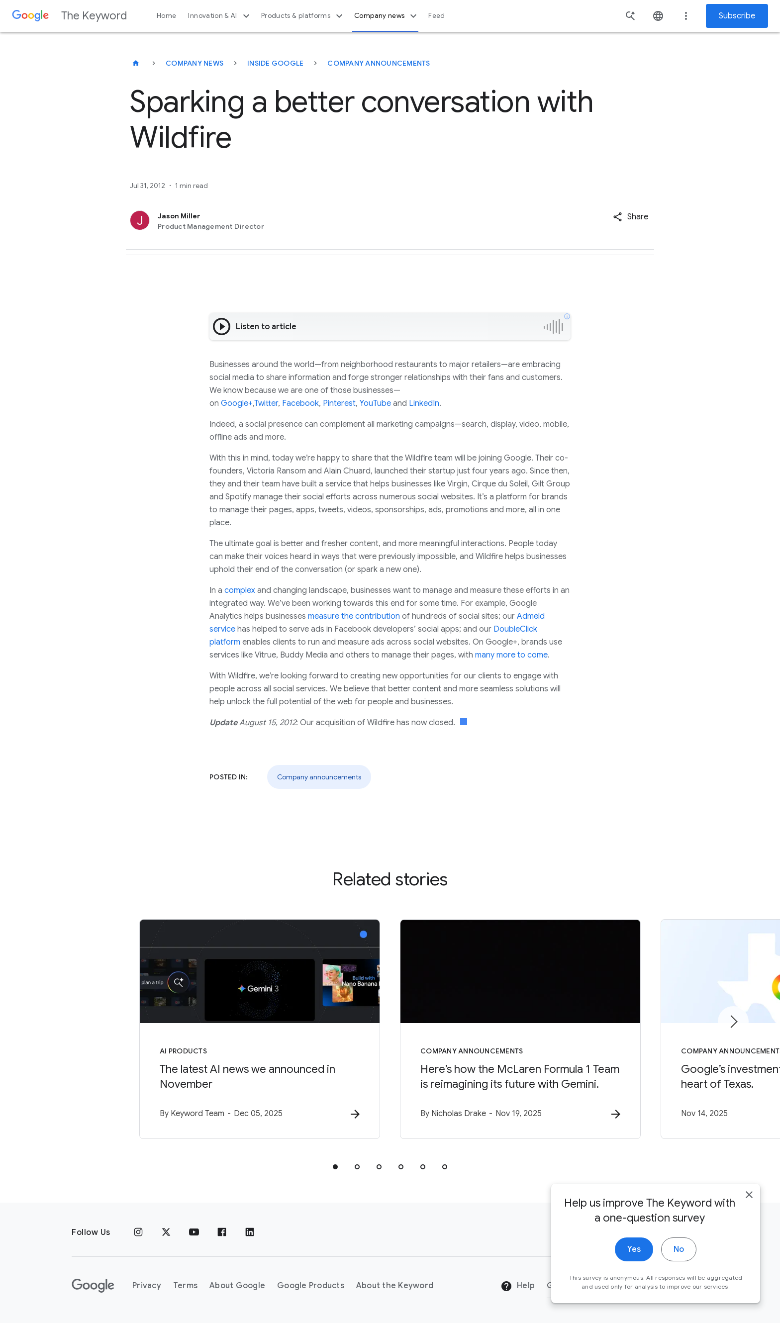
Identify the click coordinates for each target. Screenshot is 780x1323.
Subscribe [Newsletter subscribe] (737, 16)
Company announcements (319, 776)
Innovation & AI (220, 16)
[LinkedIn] (250, 1232)
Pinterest (339, 403)
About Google (237, 1286)
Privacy (146, 1286)
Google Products (310, 1286)
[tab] (335, 1167)
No (679, 1260)
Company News (194, 63)
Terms (185, 1286)
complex (239, 590)
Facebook (300, 403)
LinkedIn (424, 403)
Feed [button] (436, 15)
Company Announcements (378, 63)
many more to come (511, 655)
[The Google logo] (93, 1286)
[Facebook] (222, 1232)
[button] (630, 217)
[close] (749, 1206)
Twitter (266, 403)
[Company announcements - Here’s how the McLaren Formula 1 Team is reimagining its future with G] (520, 1029)
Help (517, 1286)
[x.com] (166, 1232)
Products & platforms (303, 16)
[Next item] (733, 1022)
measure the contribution (354, 616)
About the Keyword (394, 1286)
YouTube (375, 403)
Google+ (237, 403)
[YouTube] (194, 1232)
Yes (634, 1260)
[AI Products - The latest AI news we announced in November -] (260, 1029)
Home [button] (166, 15)
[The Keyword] (136, 63)
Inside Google (275, 63)
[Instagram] (138, 1232)
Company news (386, 16)
